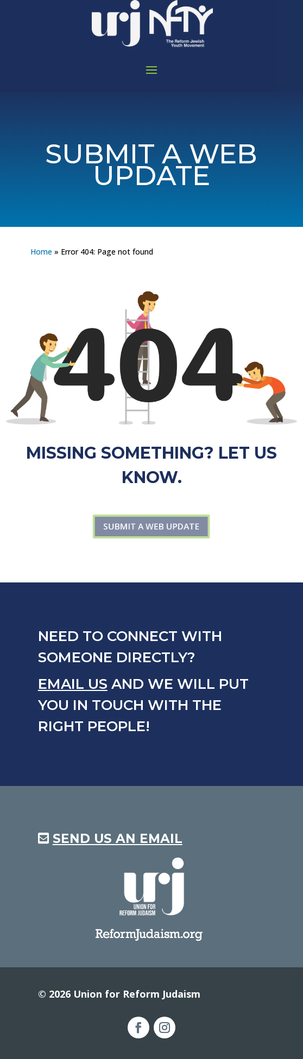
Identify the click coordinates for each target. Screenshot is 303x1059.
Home (41, 251)
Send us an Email (117, 838)
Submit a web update (151, 526)
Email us (73, 684)
